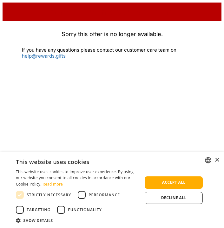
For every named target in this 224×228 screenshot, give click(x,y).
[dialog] (112, 190)
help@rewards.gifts (44, 56)
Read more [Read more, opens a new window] (53, 184)
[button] (77, 220)
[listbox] (208, 160)
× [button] (216, 160)
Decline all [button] (174, 197)
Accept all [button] (174, 182)
